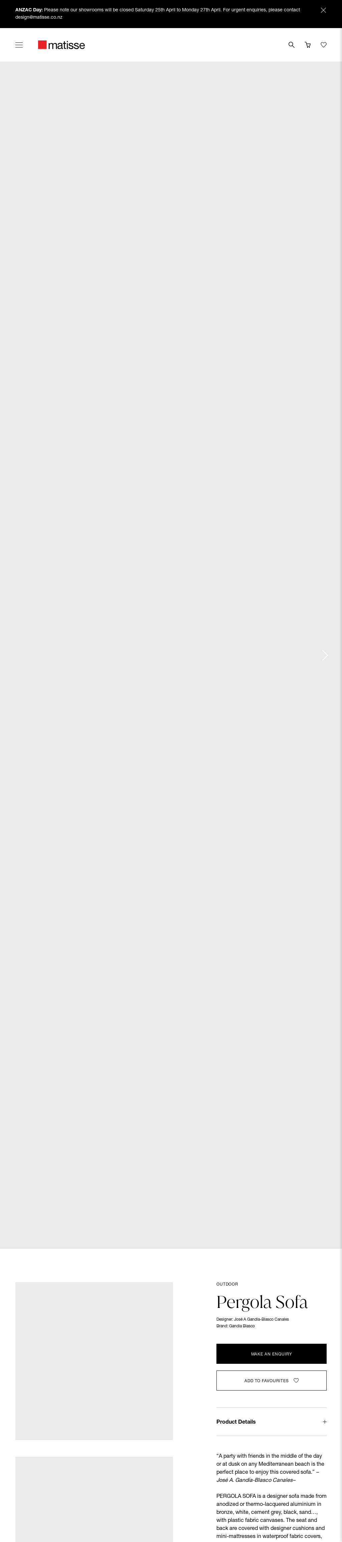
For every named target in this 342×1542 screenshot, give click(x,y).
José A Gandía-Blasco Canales (261, 1320)
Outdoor (227, 1285)
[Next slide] (324, 655)
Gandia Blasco (242, 1326)
